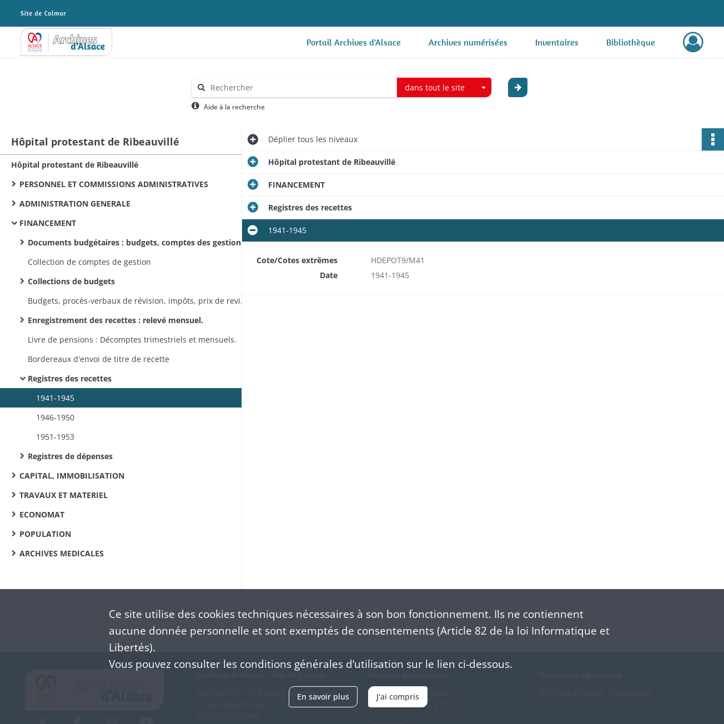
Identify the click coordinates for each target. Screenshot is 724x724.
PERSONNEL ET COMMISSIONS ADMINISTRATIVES (113, 184)
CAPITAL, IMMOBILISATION (71, 475)
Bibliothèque (630, 42)
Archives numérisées (468, 42)
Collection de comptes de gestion (89, 262)
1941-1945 (55, 398)
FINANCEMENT (47, 223)
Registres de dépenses (70, 456)
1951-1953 (55, 436)
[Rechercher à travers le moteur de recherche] (299, 87)
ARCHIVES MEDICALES (61, 553)
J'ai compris (397, 696)
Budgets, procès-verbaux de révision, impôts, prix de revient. (139, 300)
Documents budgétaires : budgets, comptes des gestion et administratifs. (139, 242)
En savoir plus (323, 696)
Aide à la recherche (234, 107)
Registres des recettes (70, 378)
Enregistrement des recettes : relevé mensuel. (115, 320)
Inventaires (557, 42)
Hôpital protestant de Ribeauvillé (74, 164)
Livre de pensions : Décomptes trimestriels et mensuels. (132, 339)
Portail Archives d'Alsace (353, 42)
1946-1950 (55, 417)
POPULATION (45, 534)
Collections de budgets (71, 281)
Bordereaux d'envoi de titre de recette (98, 359)
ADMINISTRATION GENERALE (74, 203)
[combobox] (444, 88)
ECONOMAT (41, 514)
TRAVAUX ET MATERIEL (63, 495)
